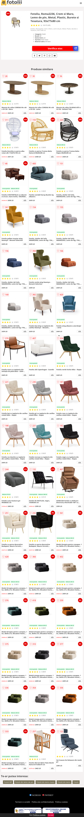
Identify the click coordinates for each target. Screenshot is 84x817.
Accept (51, 815)
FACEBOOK (35, 795)
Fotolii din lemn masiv (45, 782)
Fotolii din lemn (64, 782)
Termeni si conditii (22, 802)
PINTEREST (47, 795)
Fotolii (76, 782)
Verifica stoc (63, 48)
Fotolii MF (8, 782)
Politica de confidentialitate (43, 802)
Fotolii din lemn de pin (24, 782)
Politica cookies (61, 802)
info (25, 113)
